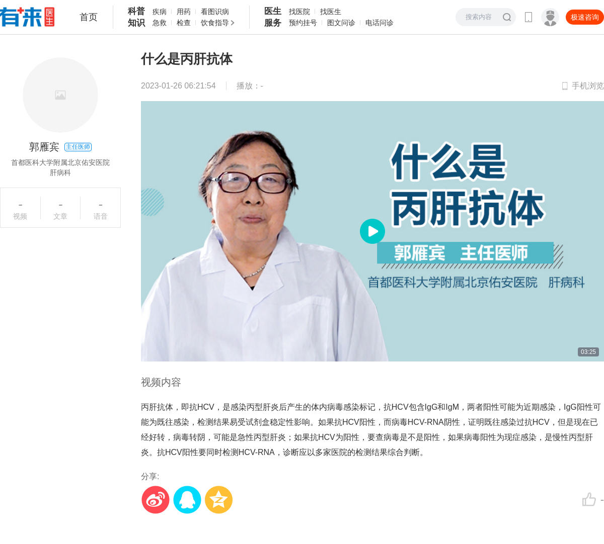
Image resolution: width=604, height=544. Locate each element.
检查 (184, 23)
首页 (89, 17)
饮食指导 (215, 23)
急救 (160, 23)
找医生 (330, 12)
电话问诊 (379, 23)
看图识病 (215, 12)
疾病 (160, 12)
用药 (184, 12)
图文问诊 (341, 23)
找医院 (299, 12)
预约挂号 (303, 23)
